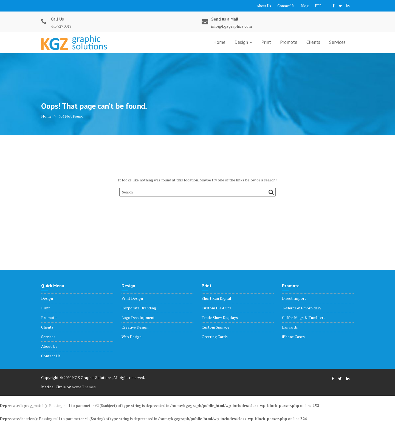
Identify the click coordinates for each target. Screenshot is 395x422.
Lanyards (290, 327)
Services (337, 42)
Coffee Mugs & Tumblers (303, 317)
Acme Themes (84, 386)
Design (241, 42)
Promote (288, 42)
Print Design (132, 298)
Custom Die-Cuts (216, 307)
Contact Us (285, 5)
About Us (264, 5)
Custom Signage (215, 327)
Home (219, 42)
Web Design (132, 336)
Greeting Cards (215, 336)
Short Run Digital (216, 298)
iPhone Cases (293, 336)
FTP (318, 5)
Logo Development (138, 317)
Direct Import (294, 298)
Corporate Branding (139, 307)
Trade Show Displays (220, 317)
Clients (313, 42)
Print (266, 42)
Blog (305, 5)
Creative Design (135, 327)
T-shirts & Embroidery (301, 307)
